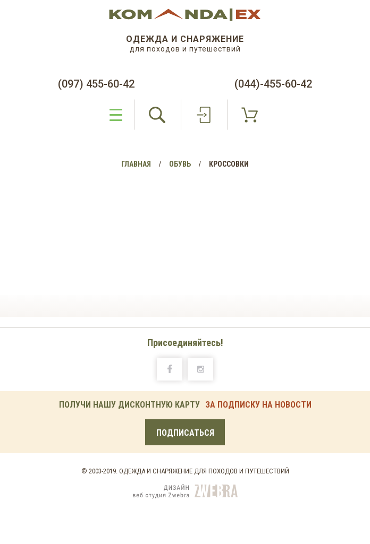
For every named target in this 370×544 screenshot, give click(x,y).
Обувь (180, 164)
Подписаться (185, 433)
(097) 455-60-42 (96, 83)
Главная (136, 164)
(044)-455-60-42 (273, 83)
